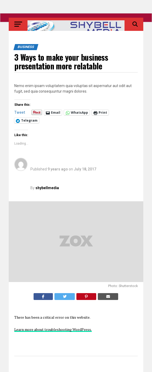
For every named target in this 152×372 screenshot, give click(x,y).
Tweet (19, 112)
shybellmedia (47, 188)
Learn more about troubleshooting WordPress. (53, 329)
